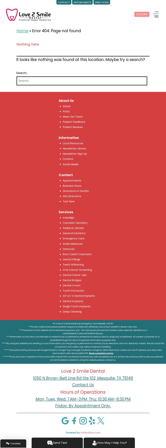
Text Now (69, 201)
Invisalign (68, 218)
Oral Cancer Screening (77, 270)
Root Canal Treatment (77, 254)
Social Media (70, 164)
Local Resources (73, 143)
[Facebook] (74, 420)
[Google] (65, 420)
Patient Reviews (73, 127)
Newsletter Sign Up (75, 154)
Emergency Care (73, 238)
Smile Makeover (73, 244)
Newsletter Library (74, 148)
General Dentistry (74, 233)
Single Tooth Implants (76, 306)
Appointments (72, 180)
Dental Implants (73, 301)
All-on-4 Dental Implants (79, 296)
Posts (66, 111)
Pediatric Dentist (73, 228)
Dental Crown (71, 285)
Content (68, 159)
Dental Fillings (71, 259)
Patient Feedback (74, 122)
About (67, 106)
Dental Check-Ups (75, 275)
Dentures (69, 249)
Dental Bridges (72, 280)
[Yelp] (92, 420)
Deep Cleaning (72, 312)
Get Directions (72, 196)
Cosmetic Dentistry (75, 223)
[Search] (82, 80)
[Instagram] (83, 420)
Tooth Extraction (73, 291)
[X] (101, 420)
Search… (22, 73)
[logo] (28, 14)
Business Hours (72, 186)
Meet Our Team (73, 117)
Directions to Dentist (76, 191)
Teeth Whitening (73, 265)
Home (22, 30)
